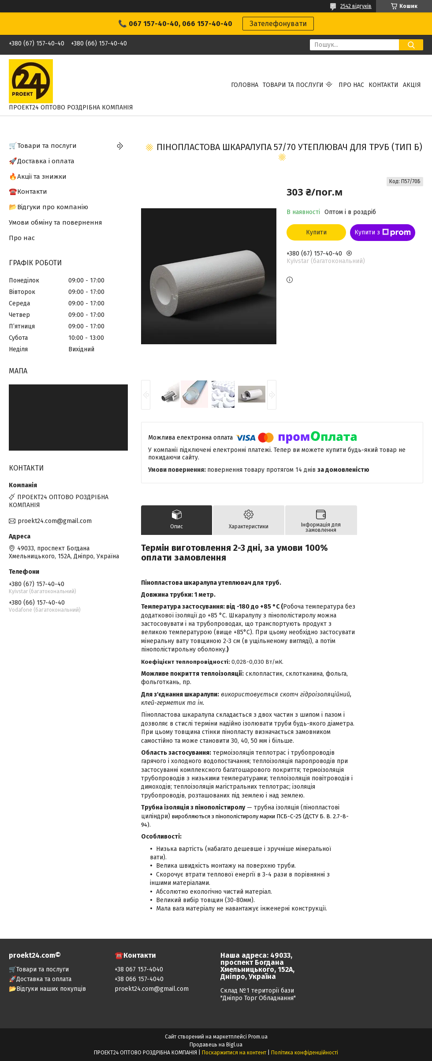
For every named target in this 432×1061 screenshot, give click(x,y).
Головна (244, 85)
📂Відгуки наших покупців (47, 989)
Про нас (351, 85)
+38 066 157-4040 (139, 979)
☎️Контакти (28, 192)
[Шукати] (411, 44)
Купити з (382, 233)
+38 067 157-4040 (139, 969)
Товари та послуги (293, 85)
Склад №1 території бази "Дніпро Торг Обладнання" (258, 994)
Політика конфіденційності (304, 1053)
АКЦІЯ (412, 85)
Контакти (383, 85)
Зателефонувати (278, 23)
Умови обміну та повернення (55, 222)
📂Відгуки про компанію (48, 207)
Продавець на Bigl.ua (216, 1045)
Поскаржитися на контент (234, 1053)
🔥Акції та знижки (38, 177)
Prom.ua (258, 1037)
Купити (316, 232)
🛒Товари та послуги (43, 146)
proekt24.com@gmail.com (55, 521)
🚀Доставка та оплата (40, 979)
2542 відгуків (356, 6)
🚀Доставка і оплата (41, 161)
